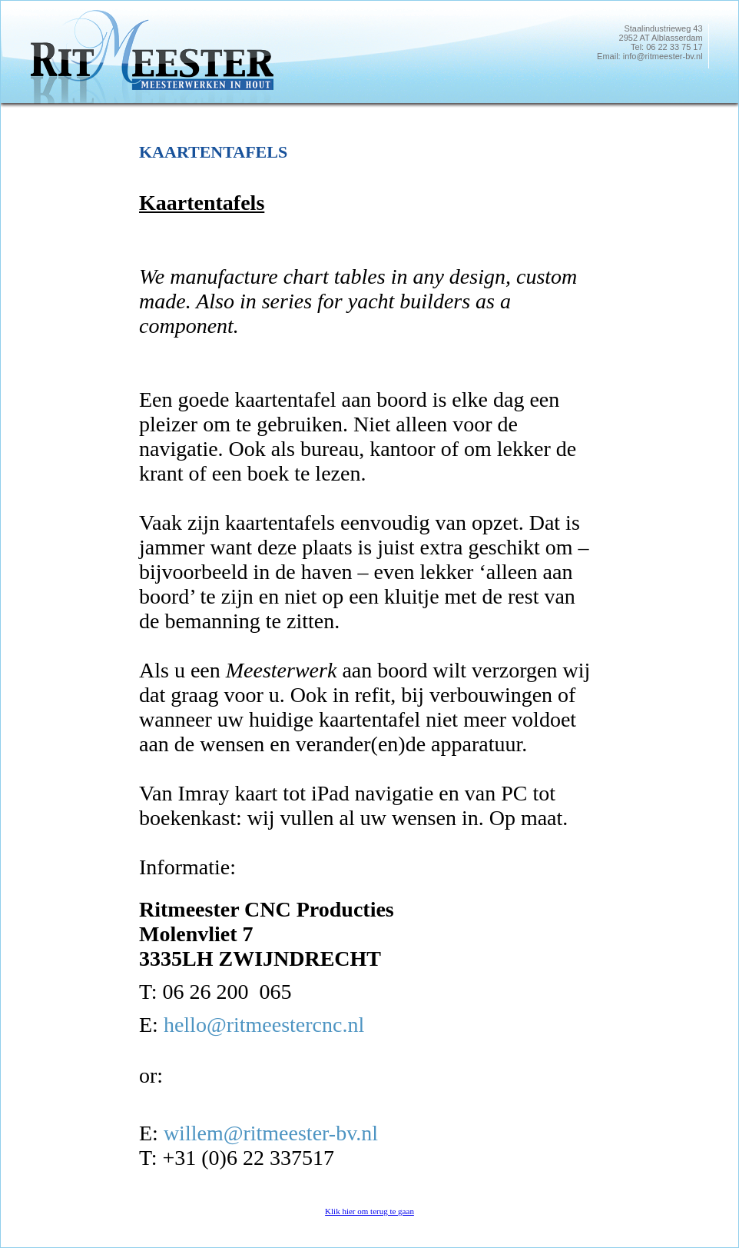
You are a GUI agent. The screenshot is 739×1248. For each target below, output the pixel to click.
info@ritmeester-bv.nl (663, 56)
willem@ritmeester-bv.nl (271, 1133)
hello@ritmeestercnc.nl (264, 1025)
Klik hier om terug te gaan (369, 1211)
